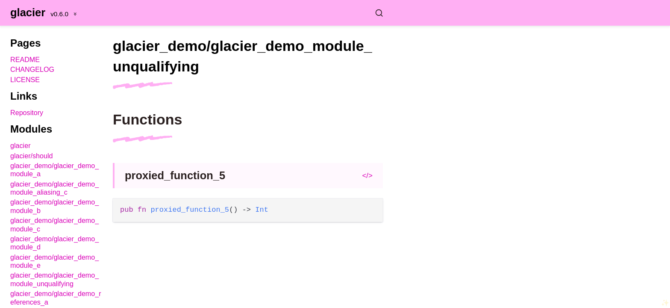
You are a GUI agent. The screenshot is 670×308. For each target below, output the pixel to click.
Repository (26, 112)
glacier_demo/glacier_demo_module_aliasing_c (54, 188)
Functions (147, 119)
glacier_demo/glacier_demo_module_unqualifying (54, 279)
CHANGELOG (32, 69)
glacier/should (31, 156)
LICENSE (25, 79)
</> (367, 176)
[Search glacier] (253, 13)
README (25, 59)
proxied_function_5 (175, 175)
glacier (27, 12)
